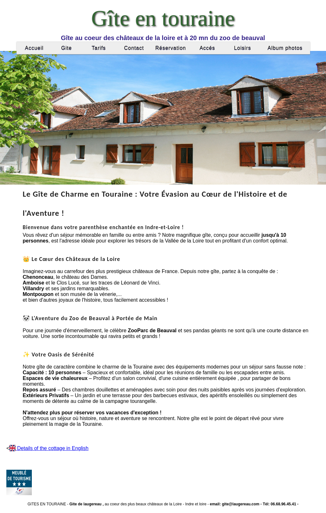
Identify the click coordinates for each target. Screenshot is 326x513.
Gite (66, 48)
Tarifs (99, 48)
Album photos (284, 48)
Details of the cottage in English (53, 448)
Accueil (34, 48)
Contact (134, 48)
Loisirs (242, 48)
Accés (207, 48)
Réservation (170, 48)
